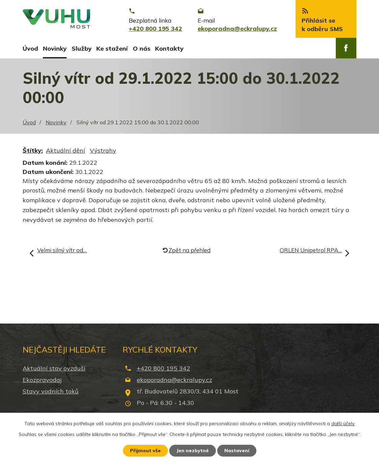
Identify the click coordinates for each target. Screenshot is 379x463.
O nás (141, 48)
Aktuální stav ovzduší (54, 368)
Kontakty (169, 48)
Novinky (55, 48)
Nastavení (236, 450)
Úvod (30, 48)
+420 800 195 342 (163, 368)
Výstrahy (103, 150)
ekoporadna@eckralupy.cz (174, 380)
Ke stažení (112, 48)
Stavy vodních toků (50, 391)
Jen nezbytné (192, 450)
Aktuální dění (65, 150)
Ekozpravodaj (42, 380)
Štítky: (33, 150)
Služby (82, 48)
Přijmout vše (145, 450)
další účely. (343, 423)
